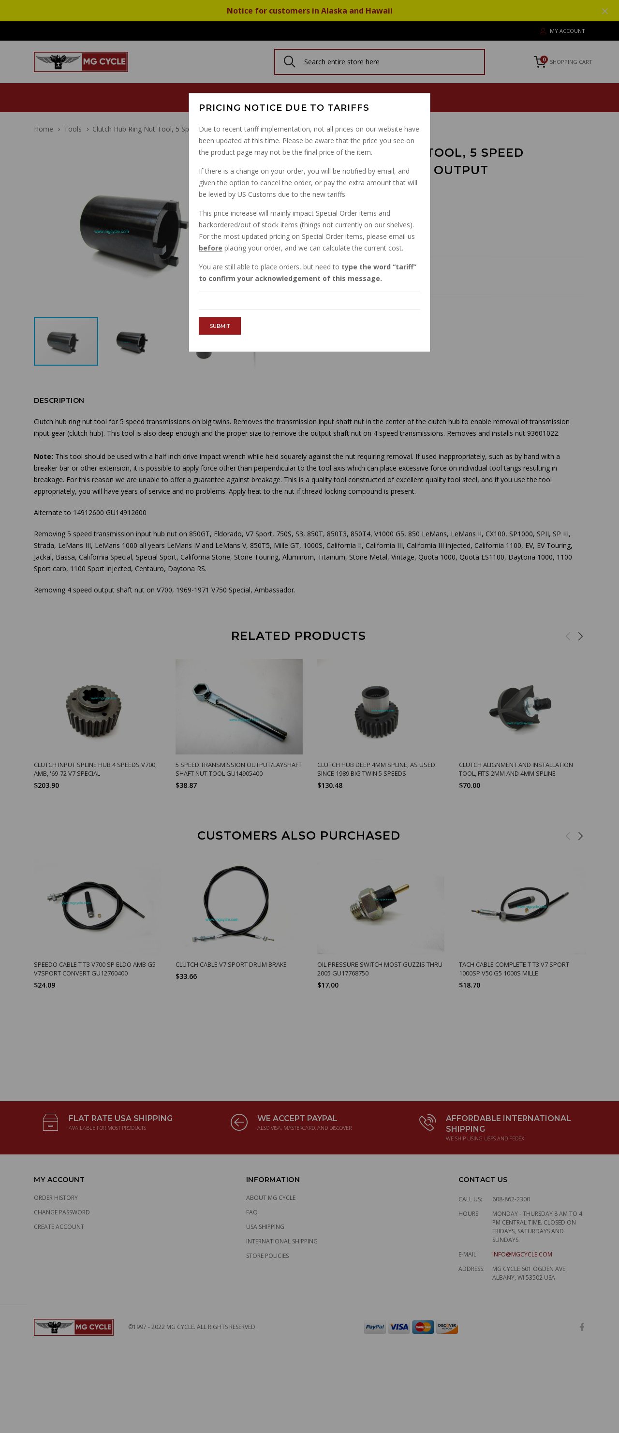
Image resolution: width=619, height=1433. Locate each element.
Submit (219, 326)
